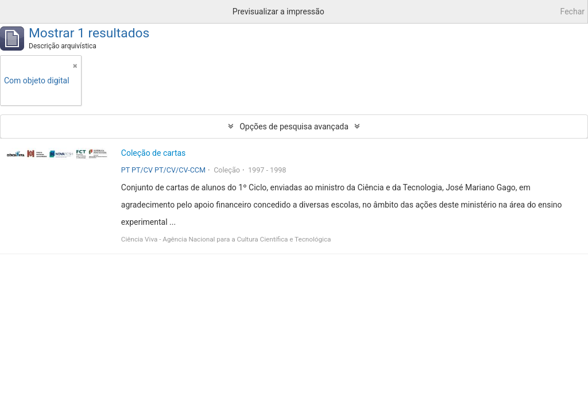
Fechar (572, 11)
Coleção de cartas (153, 153)
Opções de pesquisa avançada (294, 126)
